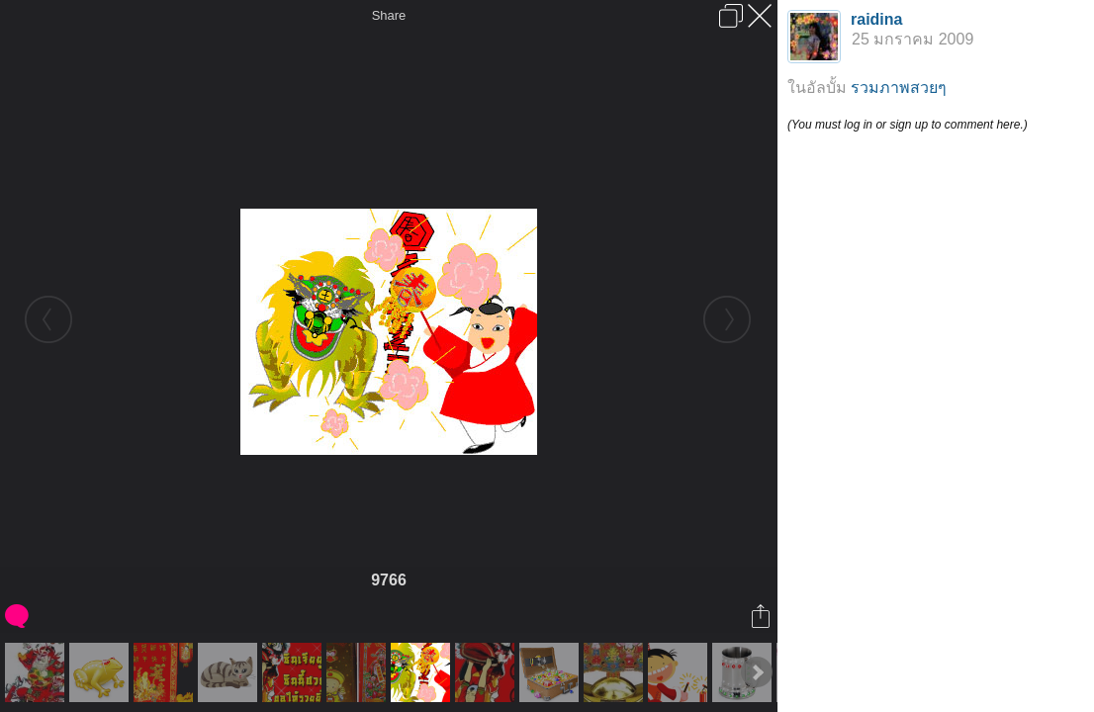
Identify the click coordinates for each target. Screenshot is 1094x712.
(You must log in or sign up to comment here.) (907, 125)
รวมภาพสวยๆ (899, 87)
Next (757, 672)
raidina (876, 19)
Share (389, 15)
